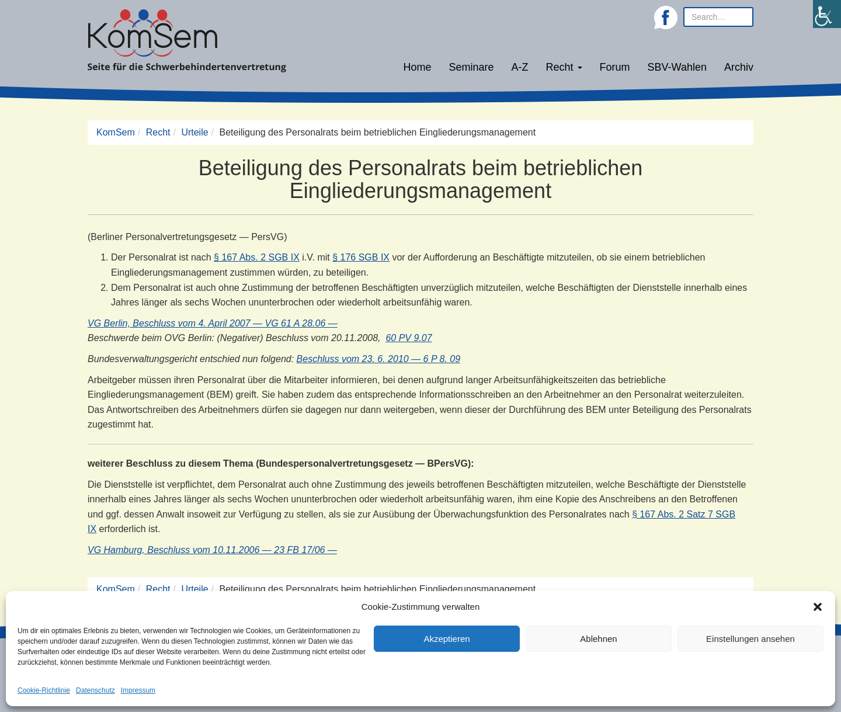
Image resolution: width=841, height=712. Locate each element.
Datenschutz (95, 690)
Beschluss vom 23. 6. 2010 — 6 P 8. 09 (378, 359)
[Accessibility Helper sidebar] (827, 14)
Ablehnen (598, 639)
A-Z (520, 67)
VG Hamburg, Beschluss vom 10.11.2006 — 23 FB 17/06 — (212, 550)
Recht (564, 67)
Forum (615, 67)
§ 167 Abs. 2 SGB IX (257, 257)
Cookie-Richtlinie (44, 690)
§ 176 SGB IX (361, 257)
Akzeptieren (446, 639)
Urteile (194, 132)
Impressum (138, 690)
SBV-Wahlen (677, 67)
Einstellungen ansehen (750, 639)
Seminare (471, 67)
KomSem (115, 132)
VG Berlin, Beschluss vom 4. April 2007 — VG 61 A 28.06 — (213, 323)
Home (417, 67)
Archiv (738, 67)
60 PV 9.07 (408, 338)
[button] (817, 607)
